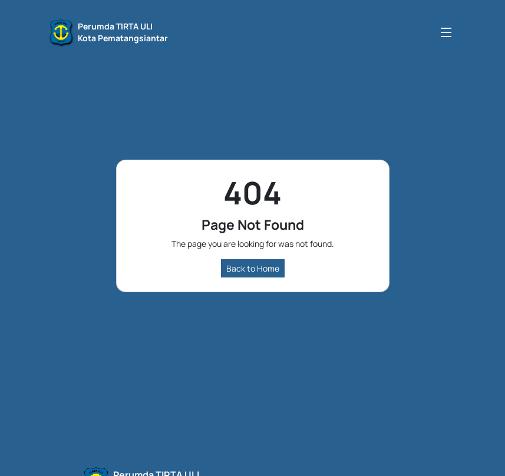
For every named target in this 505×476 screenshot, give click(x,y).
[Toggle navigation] (446, 32)
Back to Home (252, 268)
